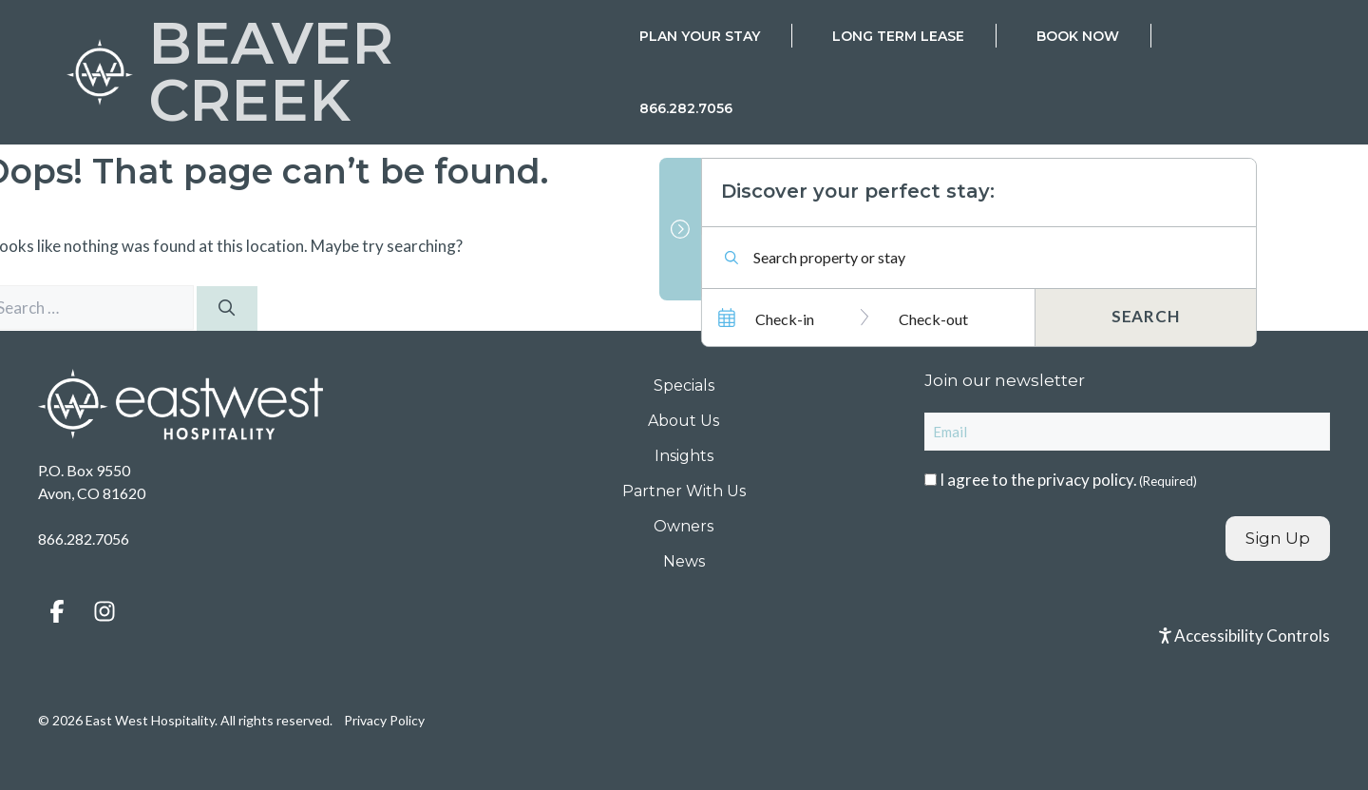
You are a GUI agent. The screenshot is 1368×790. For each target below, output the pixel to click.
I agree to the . (1068, 480)
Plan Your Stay (699, 36)
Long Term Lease (898, 36)
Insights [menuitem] (684, 456)
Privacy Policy (384, 720)
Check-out (933, 318)
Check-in (784, 318)
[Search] (227, 309)
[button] (57, 611)
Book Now (1077, 36)
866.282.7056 (685, 108)
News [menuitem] (684, 561)
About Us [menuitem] (683, 421)
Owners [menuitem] (683, 526)
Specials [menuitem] (684, 385)
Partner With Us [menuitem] (684, 491)
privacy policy (1085, 480)
